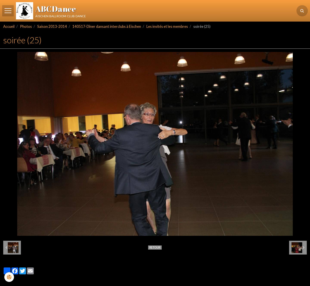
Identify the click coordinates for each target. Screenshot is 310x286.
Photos (26, 26)
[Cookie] (9, 277)
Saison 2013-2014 (52, 26)
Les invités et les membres (167, 26)
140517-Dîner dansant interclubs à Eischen (106, 26)
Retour (154, 247)
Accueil (9, 26)
